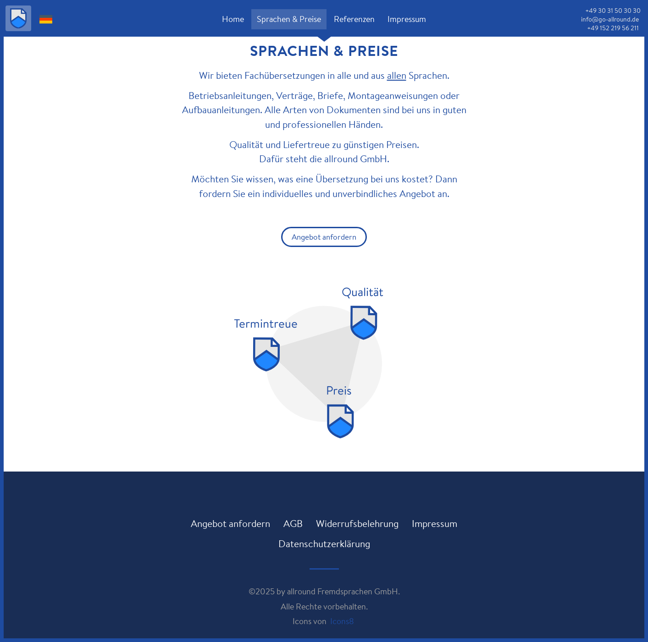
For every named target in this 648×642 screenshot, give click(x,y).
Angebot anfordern (324, 236)
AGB (293, 523)
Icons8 (342, 620)
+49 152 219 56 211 (613, 28)
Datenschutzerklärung (324, 543)
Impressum (407, 18)
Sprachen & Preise (289, 18)
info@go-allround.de (610, 19)
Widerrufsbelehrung (357, 523)
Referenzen (354, 18)
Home (233, 18)
